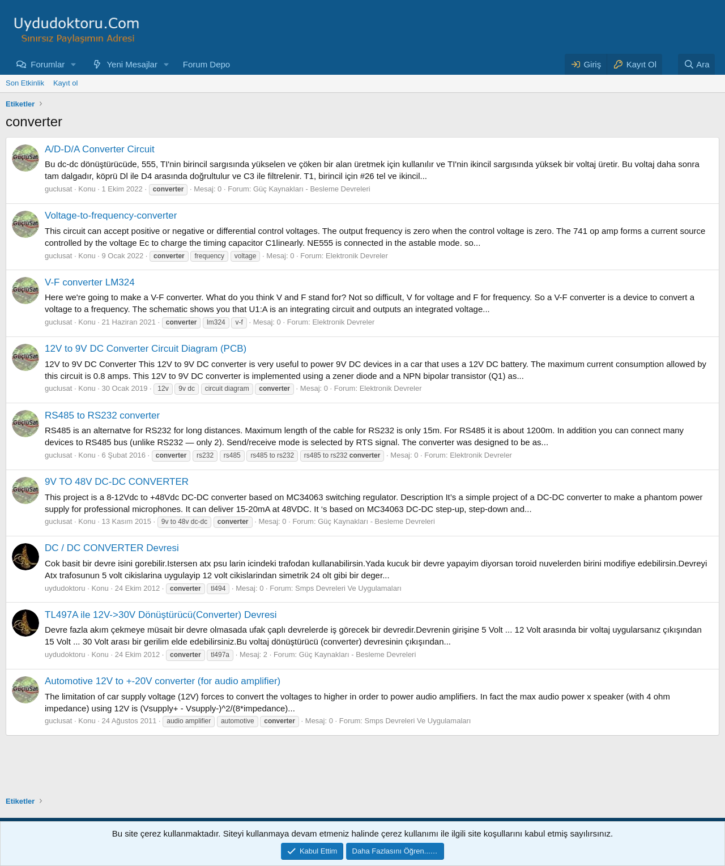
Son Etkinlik (25, 83)
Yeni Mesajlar (131, 64)
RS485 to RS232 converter (102, 415)
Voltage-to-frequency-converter (111, 215)
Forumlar (48, 64)
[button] (74, 64)
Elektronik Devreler (357, 255)
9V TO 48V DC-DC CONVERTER (117, 481)
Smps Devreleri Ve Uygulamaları (348, 588)
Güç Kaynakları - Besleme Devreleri (311, 189)
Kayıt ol (65, 83)
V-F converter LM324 (90, 282)
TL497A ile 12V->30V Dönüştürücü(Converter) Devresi (161, 614)
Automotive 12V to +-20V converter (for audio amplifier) (162, 681)
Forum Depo (206, 64)
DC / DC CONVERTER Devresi (112, 548)
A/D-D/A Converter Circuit (100, 149)
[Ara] (696, 64)
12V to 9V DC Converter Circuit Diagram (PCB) (145, 348)
